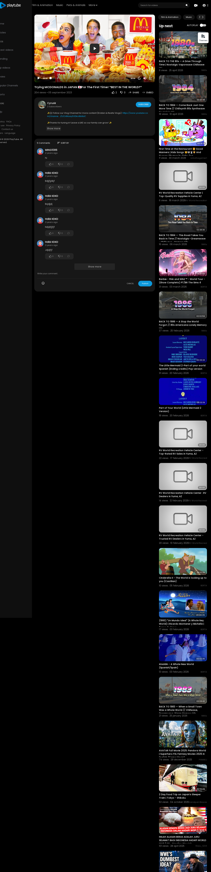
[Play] (52, 73)
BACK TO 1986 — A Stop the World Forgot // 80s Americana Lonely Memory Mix (183, 311)
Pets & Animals (94, 5)
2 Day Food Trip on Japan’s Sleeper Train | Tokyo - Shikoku (184, 758)
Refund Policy (11, 121)
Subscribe (147, 99)
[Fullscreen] (154, 73)
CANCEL (134, 278)
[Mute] (148, 73)
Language (23, 133)
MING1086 (65, 144)
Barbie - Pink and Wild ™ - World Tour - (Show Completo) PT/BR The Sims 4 (184, 269)
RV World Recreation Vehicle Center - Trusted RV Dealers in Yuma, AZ (184, 512)
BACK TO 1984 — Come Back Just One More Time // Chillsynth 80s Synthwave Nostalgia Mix (182, 104)
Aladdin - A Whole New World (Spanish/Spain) (180, 634)
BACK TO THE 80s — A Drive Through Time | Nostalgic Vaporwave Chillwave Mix (184, 62)
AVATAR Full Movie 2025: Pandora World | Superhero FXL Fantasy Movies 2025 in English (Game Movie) (184, 718)
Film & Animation (61, 5)
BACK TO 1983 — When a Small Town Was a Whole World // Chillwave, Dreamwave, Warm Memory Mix (184, 677)
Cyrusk (65, 98)
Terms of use (11, 125)
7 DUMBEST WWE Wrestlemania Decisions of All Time (181, 840)
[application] (103, 46)
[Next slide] (202, 17)
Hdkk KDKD (65, 167)
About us (8, 129)
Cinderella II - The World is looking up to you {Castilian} (183, 553)
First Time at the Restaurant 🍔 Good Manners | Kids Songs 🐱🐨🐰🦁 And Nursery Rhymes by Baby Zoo (185, 145)
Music (78, 5)
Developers (10, 133)
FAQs (22, 121)
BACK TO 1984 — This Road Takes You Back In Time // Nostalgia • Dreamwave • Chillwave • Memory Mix (185, 227)
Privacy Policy (27, 125)
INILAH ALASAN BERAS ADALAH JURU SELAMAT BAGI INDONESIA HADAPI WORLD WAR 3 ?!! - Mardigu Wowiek (184, 800)
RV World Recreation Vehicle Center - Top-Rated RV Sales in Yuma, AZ (184, 432)
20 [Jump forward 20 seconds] (143, 73)
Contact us (20, 129)
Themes (203, 38)
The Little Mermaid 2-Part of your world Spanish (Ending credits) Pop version (183, 352)
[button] (205, 5)
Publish (149, 278)
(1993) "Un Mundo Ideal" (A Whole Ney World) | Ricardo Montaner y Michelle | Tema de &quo (183, 595)
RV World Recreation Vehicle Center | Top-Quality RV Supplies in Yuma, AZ (185, 185)
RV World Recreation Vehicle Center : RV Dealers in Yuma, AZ (184, 472)
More (111, 5)
